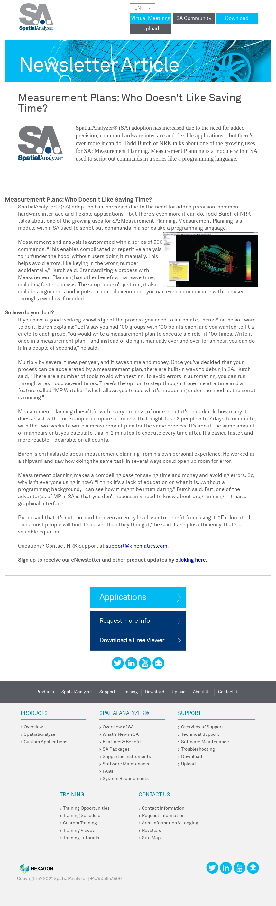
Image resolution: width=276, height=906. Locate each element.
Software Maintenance (127, 764)
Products (45, 692)
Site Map (151, 838)
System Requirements (126, 779)
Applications (122, 597)
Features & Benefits (123, 742)
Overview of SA (118, 727)
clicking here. (191, 560)
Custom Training (80, 823)
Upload (150, 28)
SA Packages (116, 749)
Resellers (151, 830)
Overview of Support (202, 727)
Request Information (163, 816)
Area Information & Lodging (170, 823)
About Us (202, 692)
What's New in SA (121, 734)
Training (130, 692)
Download (237, 18)
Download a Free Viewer (131, 641)
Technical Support (200, 734)
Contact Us (229, 692)
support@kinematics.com (136, 546)
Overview (33, 727)
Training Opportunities (86, 808)
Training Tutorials (81, 838)
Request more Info (124, 621)
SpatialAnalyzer (76, 692)
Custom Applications (45, 742)
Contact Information (163, 808)
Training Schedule (81, 816)
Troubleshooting (198, 749)
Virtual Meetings (150, 18)
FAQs (108, 771)
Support (107, 692)
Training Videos (79, 830)
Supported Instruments (127, 756)
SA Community (193, 18)
